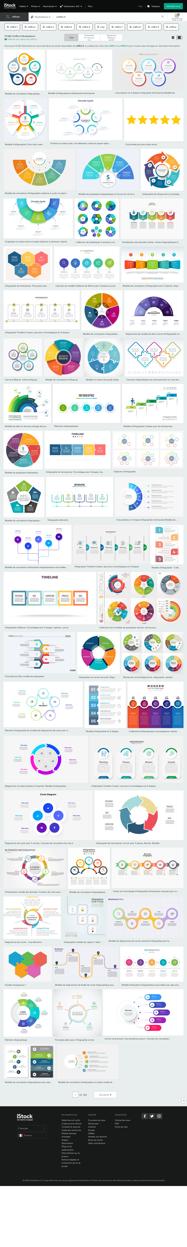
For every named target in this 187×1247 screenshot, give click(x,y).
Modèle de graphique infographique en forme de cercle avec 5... (110, 194)
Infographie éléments (58, 520)
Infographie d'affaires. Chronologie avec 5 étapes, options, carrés (36, 627)
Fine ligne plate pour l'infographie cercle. (74, 1040)
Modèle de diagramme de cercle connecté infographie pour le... (140, 941)
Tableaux (155, 6)
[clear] (162, 16)
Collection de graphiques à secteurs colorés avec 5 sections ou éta (108, 242)
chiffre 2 (48, 27)
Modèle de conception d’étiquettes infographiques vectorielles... (36, 567)
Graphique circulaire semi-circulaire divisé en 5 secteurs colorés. (36, 241)
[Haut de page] (184, 1100)
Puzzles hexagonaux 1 (15, 985)
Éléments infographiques (66, 426)
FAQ (117, 1123)
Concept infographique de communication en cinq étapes (154, 379)
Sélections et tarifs (71, 1120)
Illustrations (48, 6)
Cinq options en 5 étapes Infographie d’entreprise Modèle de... (145, 92)
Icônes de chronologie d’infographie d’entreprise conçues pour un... (146, 891)
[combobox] (41, 16)
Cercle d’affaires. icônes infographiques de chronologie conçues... (37, 379)
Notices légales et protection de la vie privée (71, 1162)
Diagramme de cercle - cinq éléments (23, 942)
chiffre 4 (30, 27)
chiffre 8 (135, 27)
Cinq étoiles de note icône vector (141, 144)
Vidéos (22, 6)
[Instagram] (159, 1116)
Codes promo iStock (72, 1123)
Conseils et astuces (71, 1126)
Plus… (91, 6)
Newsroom (93, 1123)
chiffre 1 (12, 27)
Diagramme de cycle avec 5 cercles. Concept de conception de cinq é (39, 843)
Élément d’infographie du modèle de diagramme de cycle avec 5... (37, 730)
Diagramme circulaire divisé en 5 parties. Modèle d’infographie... (36, 786)
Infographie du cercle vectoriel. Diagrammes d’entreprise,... (108, 677)
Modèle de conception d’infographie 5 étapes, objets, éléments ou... (78, 379)
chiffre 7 (117, 27)
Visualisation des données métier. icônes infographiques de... (151, 242)
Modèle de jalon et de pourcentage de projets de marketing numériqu (39, 426)
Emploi (91, 1130)
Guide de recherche (71, 1130)
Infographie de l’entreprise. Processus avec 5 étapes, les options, (36, 286)
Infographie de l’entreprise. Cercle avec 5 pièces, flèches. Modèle (127, 843)
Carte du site (121, 1126)
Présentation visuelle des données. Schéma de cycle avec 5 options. (38, 892)
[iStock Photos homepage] (11, 6)
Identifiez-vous (173, 6)
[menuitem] (23, 8)
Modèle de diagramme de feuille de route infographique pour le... (86, 985)
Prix (140, 6)
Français (31, 1128)
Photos (34, 6)
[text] (107, 16)
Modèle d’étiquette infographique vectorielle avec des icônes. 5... (153, 985)
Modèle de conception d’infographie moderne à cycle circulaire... (36, 193)
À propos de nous (96, 1120)
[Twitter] (152, 1116)
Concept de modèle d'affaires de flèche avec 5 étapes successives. (88, 286)
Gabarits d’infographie (125, 471)
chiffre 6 (66, 27)
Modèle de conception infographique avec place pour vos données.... (38, 93)
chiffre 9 (153, 27)
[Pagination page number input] (75, 1095)
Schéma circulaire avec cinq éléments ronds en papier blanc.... (80, 143)
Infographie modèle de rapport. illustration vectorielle (90, 942)
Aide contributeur (96, 1143)
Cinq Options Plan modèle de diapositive (24, 676)
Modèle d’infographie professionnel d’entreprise (71, 93)
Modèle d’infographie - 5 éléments (168, 567)
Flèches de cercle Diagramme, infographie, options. (148, 677)
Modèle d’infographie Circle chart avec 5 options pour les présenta (37, 144)
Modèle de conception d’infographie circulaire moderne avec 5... (89, 1082)
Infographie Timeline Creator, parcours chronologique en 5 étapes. (37, 332)
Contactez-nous (122, 1120)
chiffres (171, 27)
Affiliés (91, 1133)
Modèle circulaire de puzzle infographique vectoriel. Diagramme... (118, 379)
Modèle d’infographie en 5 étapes (102, 731)
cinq (100, 27)
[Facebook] (144, 1116)
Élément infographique (16, 1040)
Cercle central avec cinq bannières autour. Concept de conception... (138, 1038)
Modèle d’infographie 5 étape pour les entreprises (148, 426)
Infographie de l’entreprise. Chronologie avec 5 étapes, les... (75, 472)
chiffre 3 (84, 27)
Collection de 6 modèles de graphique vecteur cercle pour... (128, 627)
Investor (92, 1126)
